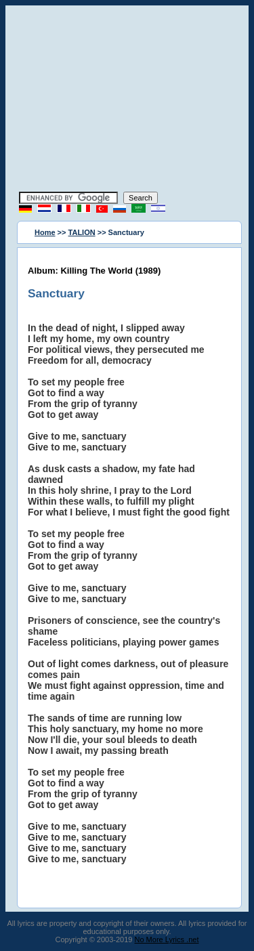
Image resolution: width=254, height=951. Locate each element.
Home (45, 232)
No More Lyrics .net (167, 939)
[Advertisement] (127, 100)
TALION (82, 232)
